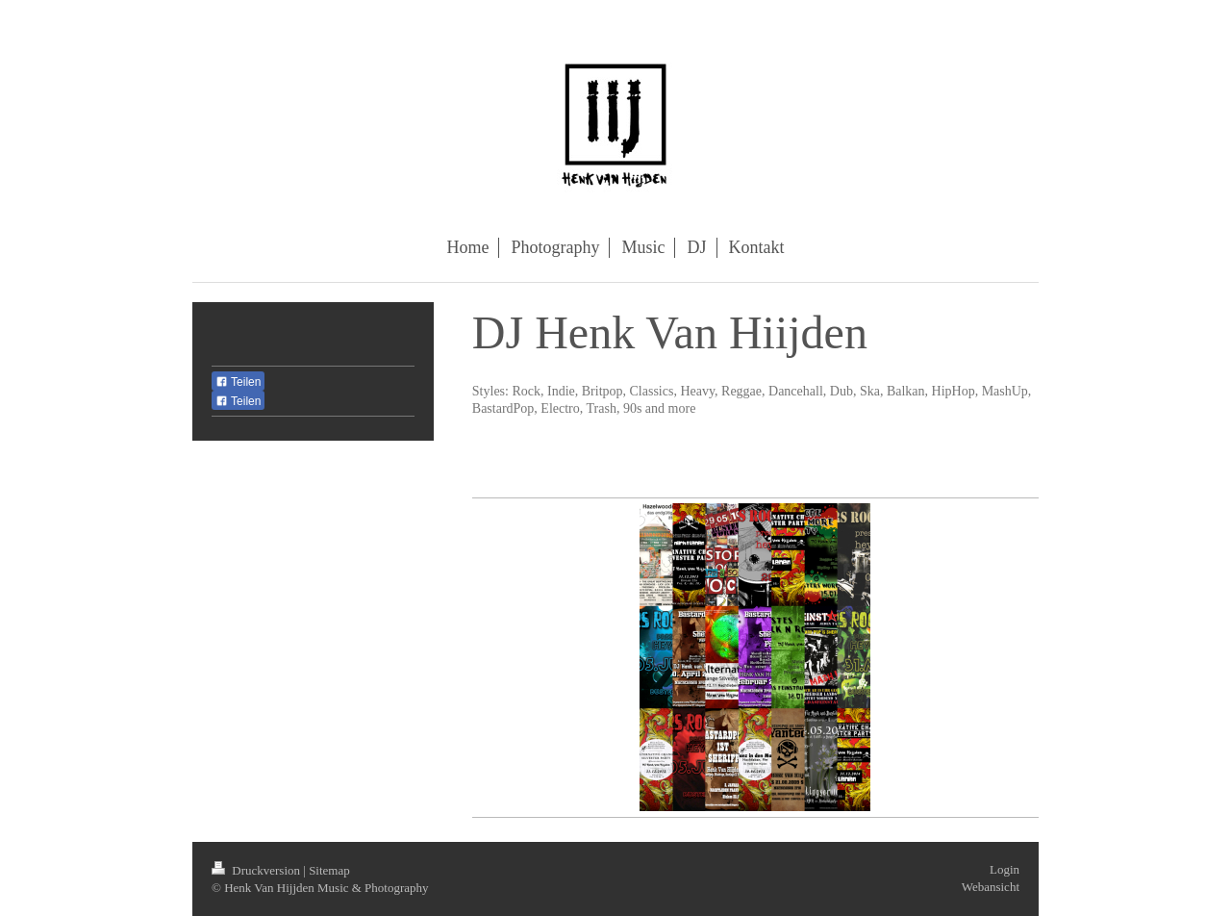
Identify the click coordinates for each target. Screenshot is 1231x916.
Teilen (238, 382)
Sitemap (329, 870)
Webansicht (990, 886)
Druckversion (257, 870)
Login (1004, 869)
